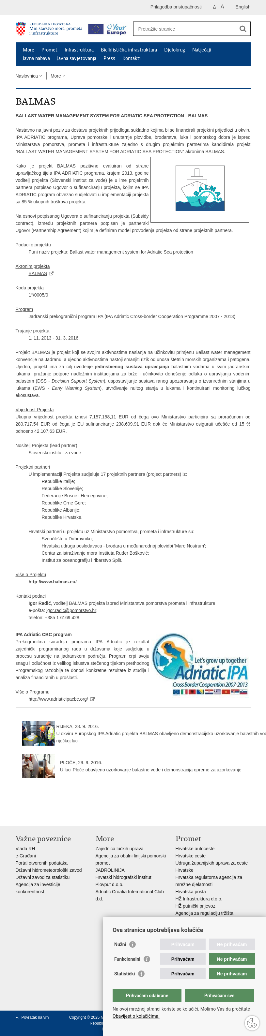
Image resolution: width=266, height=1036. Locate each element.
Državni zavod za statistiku (43, 877)
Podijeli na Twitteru (47, 815)
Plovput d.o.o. (110, 884)
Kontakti (131, 58)
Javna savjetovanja (76, 58)
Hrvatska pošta (191, 891)
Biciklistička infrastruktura (129, 50)
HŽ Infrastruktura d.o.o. (199, 898)
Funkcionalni (127, 959)
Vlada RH (25, 848)
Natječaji (201, 50)
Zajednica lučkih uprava (120, 848)
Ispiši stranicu (19, 815)
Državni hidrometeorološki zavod (49, 870)
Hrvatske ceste (191, 855)
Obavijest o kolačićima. (136, 1016)
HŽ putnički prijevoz (195, 906)
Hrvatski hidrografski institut (123, 877)
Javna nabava (36, 58)
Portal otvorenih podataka (42, 863)
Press (109, 58)
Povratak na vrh (35, 1017)
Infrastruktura (79, 50)
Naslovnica (27, 76)
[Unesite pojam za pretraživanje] (185, 28)
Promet (49, 50)
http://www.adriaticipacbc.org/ (58, 699)
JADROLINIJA (110, 870)
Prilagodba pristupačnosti (176, 6)
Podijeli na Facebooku (33, 815)
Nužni (120, 944)
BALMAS (38, 273)
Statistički (124, 973)
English (243, 6)
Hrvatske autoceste (195, 848)
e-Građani (26, 855)
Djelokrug (174, 50)
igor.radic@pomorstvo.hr (71, 610)
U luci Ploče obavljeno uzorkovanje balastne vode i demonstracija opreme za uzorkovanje (151, 769)
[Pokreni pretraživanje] (243, 28)
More (28, 50)
